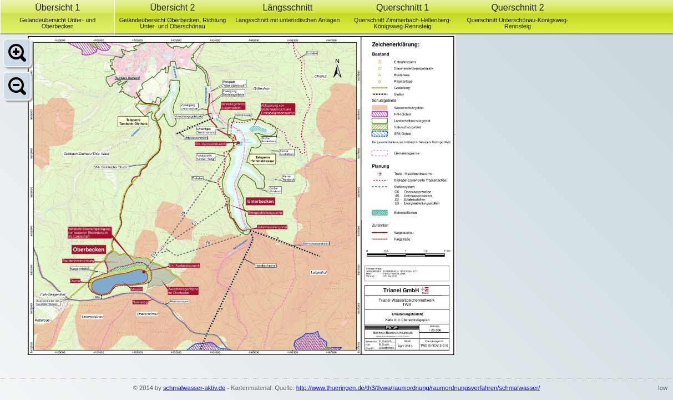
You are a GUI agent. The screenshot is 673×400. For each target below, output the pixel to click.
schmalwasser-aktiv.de (194, 387)
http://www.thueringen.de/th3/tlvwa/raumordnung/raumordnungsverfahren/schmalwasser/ (418, 387)
